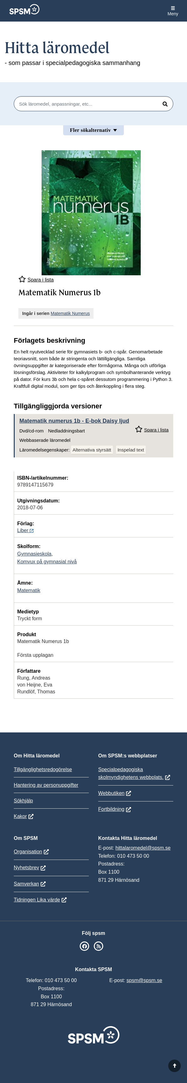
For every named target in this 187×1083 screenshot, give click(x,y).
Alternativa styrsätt (92, 449)
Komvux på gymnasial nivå (47, 561)
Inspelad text (131, 449)
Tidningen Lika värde (37, 899)
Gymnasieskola (34, 553)
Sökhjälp (23, 800)
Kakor (20, 816)
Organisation (28, 851)
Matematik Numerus (70, 313)
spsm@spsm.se (144, 980)
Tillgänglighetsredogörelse (43, 769)
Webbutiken (111, 793)
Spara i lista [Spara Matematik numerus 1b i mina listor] (152, 429)
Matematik (28, 590)
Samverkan (26, 883)
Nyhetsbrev (26, 867)
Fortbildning (111, 809)
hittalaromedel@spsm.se (142, 848)
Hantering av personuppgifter (46, 785)
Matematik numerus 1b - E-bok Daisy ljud (74, 421)
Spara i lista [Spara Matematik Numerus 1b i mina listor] (36, 279)
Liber (25, 530)
